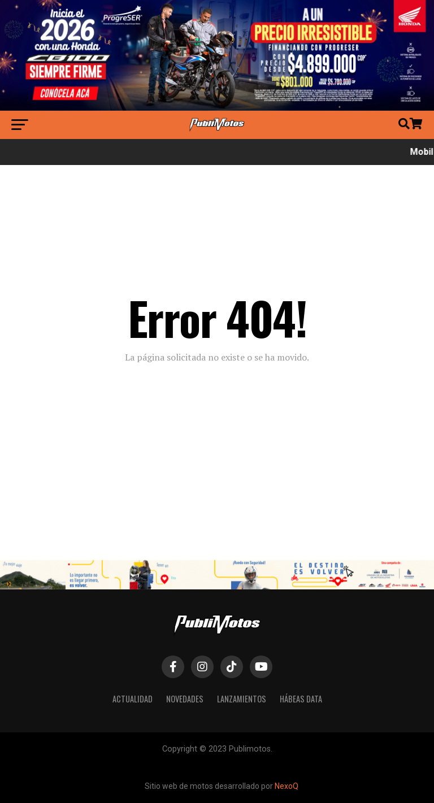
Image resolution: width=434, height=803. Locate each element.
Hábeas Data (301, 699)
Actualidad (132, 699)
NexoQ (286, 786)
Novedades (184, 699)
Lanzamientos (241, 699)
